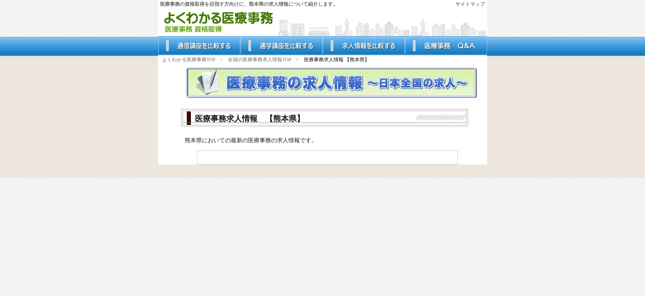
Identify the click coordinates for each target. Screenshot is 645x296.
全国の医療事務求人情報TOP (259, 59)
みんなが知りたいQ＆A (446, 45)
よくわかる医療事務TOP (189, 59)
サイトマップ (470, 4)
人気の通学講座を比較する (281, 45)
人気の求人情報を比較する (363, 45)
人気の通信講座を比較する (199, 45)
